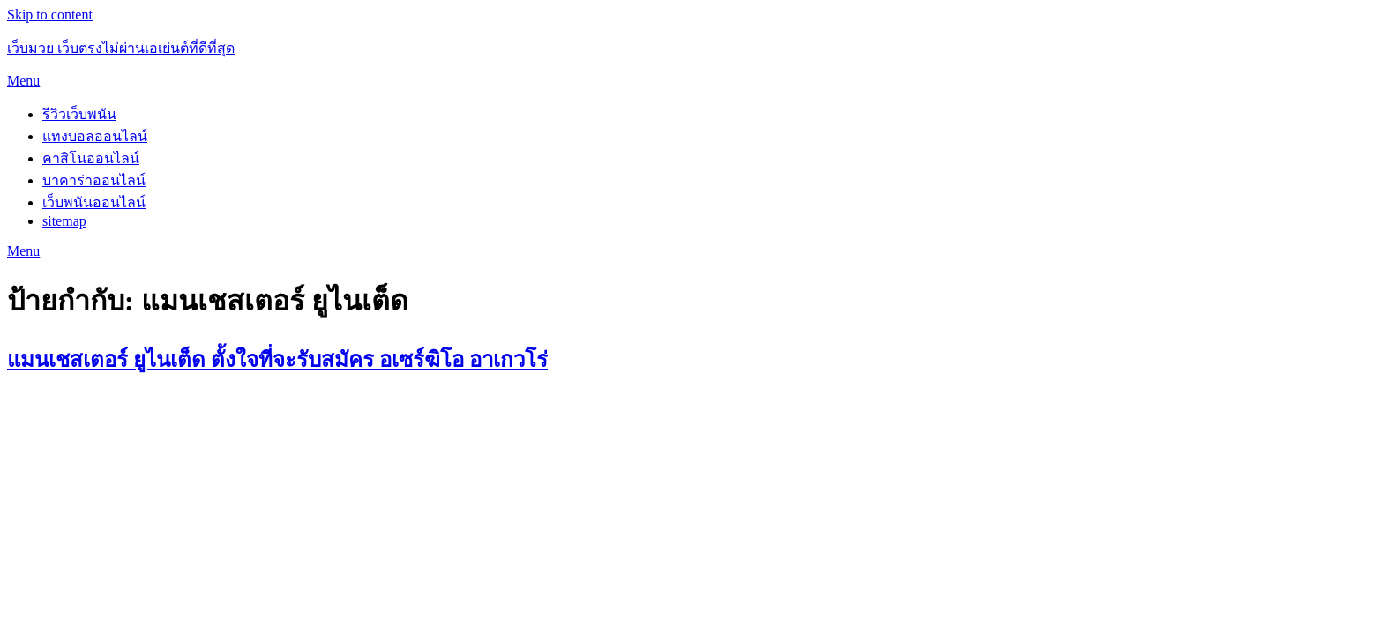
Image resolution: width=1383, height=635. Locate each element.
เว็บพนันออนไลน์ (94, 202)
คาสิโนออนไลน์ (90, 158)
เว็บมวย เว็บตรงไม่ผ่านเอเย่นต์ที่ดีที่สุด (121, 48)
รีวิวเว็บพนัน (79, 114)
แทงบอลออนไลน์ (94, 136)
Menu (23, 80)
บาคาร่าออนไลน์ (94, 180)
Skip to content (50, 14)
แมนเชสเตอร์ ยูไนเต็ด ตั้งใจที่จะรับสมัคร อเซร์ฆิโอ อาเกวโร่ (277, 359)
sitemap (64, 220)
